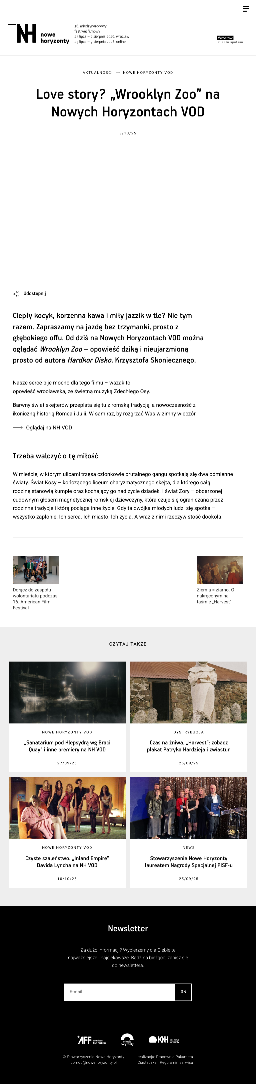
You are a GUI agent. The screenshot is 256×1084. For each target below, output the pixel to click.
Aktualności (98, 73)
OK (183, 992)
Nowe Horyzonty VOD (148, 73)
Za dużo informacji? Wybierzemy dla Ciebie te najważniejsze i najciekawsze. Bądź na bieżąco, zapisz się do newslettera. (128, 957)
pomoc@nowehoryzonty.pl (93, 1062)
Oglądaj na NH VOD (49, 427)
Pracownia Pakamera (174, 1057)
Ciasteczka (147, 1062)
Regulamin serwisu (176, 1062)
